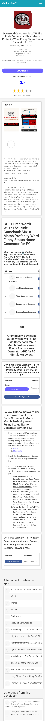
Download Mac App (13, 561)
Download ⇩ (23, 70)
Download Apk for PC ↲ (17, 389)
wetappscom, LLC (28, 45)
